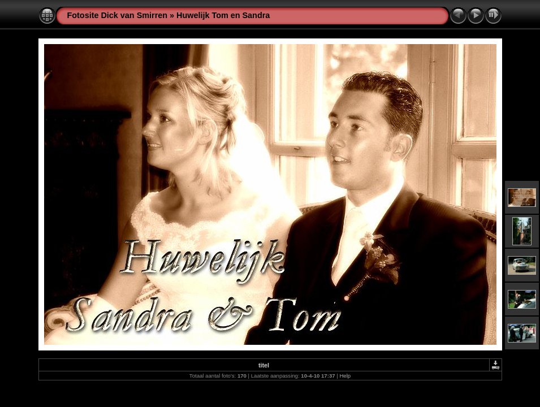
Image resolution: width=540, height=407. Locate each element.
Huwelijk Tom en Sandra (223, 15)
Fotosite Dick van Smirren (117, 15)
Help (345, 376)
